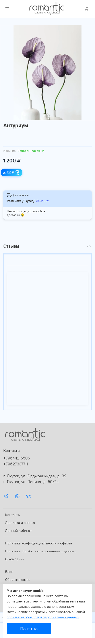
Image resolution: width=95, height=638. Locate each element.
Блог (9, 571)
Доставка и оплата (20, 522)
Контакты (12, 514)
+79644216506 (16, 458)
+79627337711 (15, 464)
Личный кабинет (18, 530)
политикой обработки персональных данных (43, 617)
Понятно (29, 628)
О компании (14, 559)
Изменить (43, 201)
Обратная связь (17, 579)
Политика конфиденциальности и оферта (38, 543)
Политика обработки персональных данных (40, 551)
